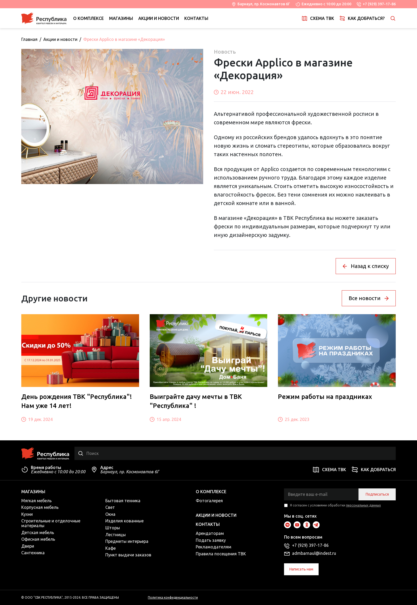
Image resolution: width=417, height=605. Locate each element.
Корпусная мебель (40, 507)
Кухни (27, 514)
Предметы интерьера (126, 541)
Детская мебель (37, 532)
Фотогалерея (209, 500)
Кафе (110, 548)
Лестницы (115, 534)
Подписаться (377, 494)
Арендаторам (210, 533)
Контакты (196, 18)
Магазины (121, 18)
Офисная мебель (38, 539)
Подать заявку (211, 540)
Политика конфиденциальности (173, 597)
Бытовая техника (122, 500)
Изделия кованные (124, 520)
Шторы (112, 527)
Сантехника (33, 552)
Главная (29, 39)
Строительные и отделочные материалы (50, 523)
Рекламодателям (213, 546)
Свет (110, 507)
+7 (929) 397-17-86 (379, 4)
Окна (110, 514)
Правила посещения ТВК (221, 553)
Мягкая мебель (36, 500)
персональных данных (363, 505)
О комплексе (88, 18)
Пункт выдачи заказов (128, 554)
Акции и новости (158, 18)
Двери (27, 546)
